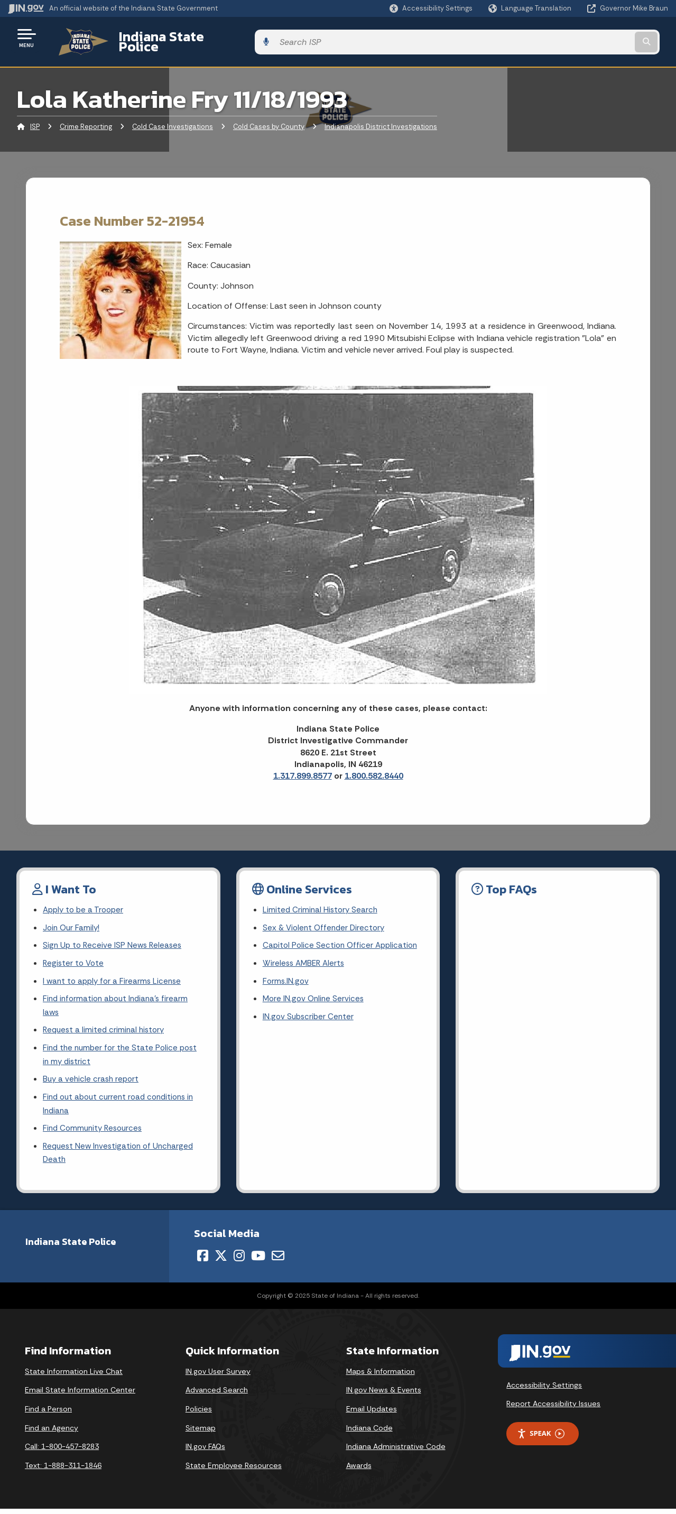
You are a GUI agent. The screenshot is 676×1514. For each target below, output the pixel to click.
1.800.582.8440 (374, 767)
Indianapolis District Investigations (381, 118)
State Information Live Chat (74, 1376)
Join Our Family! (73, 921)
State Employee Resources (234, 1470)
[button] (431, 8)
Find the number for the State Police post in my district (123, 1054)
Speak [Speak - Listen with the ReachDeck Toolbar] (540, 1439)
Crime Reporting (86, 118)
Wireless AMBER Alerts (305, 958)
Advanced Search (217, 1395)
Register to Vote (74, 958)
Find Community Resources (95, 1131)
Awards (359, 1470)
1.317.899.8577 (302, 767)
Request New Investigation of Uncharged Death (121, 1157)
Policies (199, 1414)
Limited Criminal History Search (322, 902)
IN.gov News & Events (383, 1395)
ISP (35, 118)
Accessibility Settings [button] (544, 1390)
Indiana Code (369, 1432)
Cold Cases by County (268, 118)
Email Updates (371, 1414)
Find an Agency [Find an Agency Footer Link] (51, 1432)
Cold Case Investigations (172, 118)
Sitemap (201, 1432)
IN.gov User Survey (218, 1376)
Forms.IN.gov (286, 976)
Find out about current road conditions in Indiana (122, 1106)
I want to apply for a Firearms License (114, 976)
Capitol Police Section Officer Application (343, 939)
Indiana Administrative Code (396, 1451)
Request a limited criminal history (106, 1028)
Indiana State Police (169, 37)
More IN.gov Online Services (315, 995)
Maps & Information (380, 1376)
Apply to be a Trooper (85, 902)
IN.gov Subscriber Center (310, 1014)
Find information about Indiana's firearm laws (119, 1003)
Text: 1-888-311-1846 (63, 1470)
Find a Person (48, 1414)
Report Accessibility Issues (553, 1409)
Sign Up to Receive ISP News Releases (114, 939)
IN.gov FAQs (205, 1451)
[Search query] (593, 37)
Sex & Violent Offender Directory (326, 921)
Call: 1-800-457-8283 (62, 1451)
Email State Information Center (80, 1395)
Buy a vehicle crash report (92, 1080)
